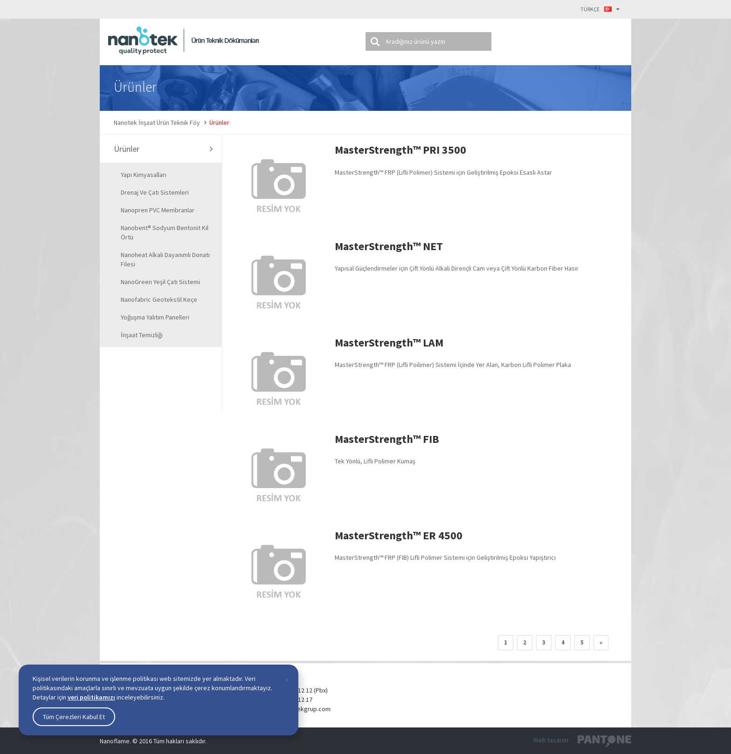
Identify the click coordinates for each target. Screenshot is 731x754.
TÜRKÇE (600, 9)
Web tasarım (550, 740)
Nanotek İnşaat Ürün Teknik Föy (157, 122)
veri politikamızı (91, 697)
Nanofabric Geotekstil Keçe (159, 299)
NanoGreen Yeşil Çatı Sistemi (160, 282)
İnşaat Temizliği (142, 335)
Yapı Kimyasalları (143, 174)
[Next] (600, 643)
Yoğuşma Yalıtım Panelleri (155, 317)
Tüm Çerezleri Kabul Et (74, 717)
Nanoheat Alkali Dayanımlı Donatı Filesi (165, 259)
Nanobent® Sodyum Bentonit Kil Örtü (164, 232)
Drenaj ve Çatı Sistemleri (155, 192)
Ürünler (219, 122)
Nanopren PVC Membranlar (157, 210)
